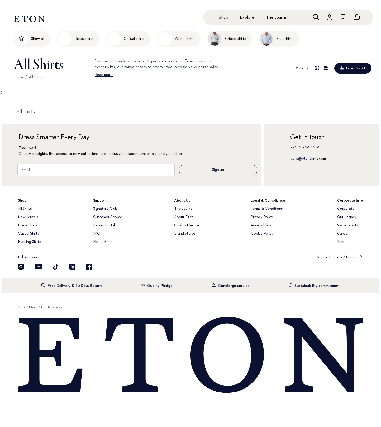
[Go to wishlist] (343, 17)
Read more (104, 75)
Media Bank (102, 242)
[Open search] (316, 17)
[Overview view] (317, 68)
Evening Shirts (29, 242)
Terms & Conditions (267, 209)
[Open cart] (357, 17)
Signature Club (105, 209)
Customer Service (107, 217)
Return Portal (104, 225)
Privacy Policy (262, 217)
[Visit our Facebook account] (89, 267)
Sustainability (347, 225)
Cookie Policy (262, 233)
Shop (223, 17)
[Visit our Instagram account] (21, 267)
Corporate (346, 209)
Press (341, 242)
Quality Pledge (186, 225)
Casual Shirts (28, 233)
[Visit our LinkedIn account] (72, 267)
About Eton (183, 217)
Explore (247, 17)
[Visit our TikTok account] (56, 267)
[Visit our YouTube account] (38, 266)
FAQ (96, 233)
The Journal (277, 17)
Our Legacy (346, 217)
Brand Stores (185, 233)
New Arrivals (28, 217)
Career (343, 233)
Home (18, 77)
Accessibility (261, 225)
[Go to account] (329, 17)
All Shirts (36, 77)
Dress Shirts (27, 225)
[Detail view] (326, 68)
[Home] (190, 355)
